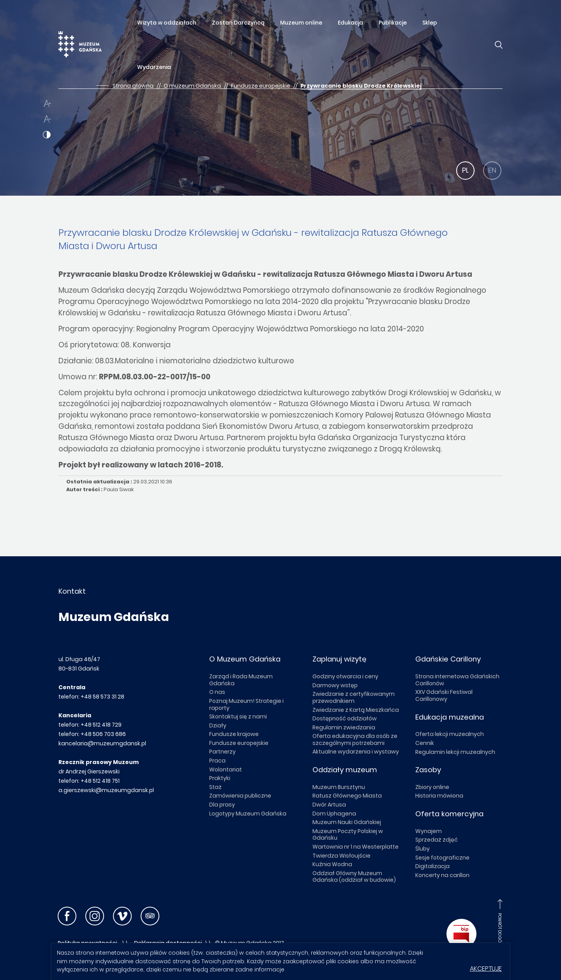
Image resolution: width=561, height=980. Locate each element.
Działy (217, 725)
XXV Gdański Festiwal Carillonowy (444, 695)
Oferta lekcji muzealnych (449, 734)
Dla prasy (222, 804)
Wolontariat (225, 769)
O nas (217, 692)
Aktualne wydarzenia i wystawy (355, 751)
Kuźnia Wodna (332, 864)
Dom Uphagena (334, 813)
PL (465, 170)
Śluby (422, 849)
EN (492, 170)
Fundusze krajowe (234, 734)
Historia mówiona (439, 796)
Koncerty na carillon (442, 875)
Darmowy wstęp (335, 685)
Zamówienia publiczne (240, 796)
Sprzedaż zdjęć (436, 840)
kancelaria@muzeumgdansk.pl (102, 743)
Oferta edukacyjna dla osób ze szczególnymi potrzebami (354, 739)
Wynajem (428, 831)
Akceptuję (486, 968)
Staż (215, 787)
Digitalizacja (432, 866)
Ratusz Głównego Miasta (347, 796)
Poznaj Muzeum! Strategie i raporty (246, 704)
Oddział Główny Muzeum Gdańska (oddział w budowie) (354, 876)
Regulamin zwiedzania (343, 727)
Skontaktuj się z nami (238, 716)
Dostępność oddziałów (344, 718)
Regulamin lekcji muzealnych (455, 752)
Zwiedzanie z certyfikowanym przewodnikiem (353, 697)
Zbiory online (432, 787)
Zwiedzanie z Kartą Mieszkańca (355, 710)
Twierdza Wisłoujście (341, 856)
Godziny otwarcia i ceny (345, 676)
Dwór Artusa (329, 804)
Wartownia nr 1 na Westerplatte (355, 847)
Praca (217, 760)
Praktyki (219, 778)
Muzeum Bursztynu (338, 787)
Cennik (424, 743)
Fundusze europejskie (238, 743)
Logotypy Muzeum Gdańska (247, 813)
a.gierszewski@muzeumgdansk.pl (106, 790)
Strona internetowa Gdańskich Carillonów (457, 679)
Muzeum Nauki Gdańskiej (346, 822)
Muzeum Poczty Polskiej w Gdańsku (347, 834)
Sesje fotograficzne (442, 857)
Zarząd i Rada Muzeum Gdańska (241, 679)
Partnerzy (222, 751)
